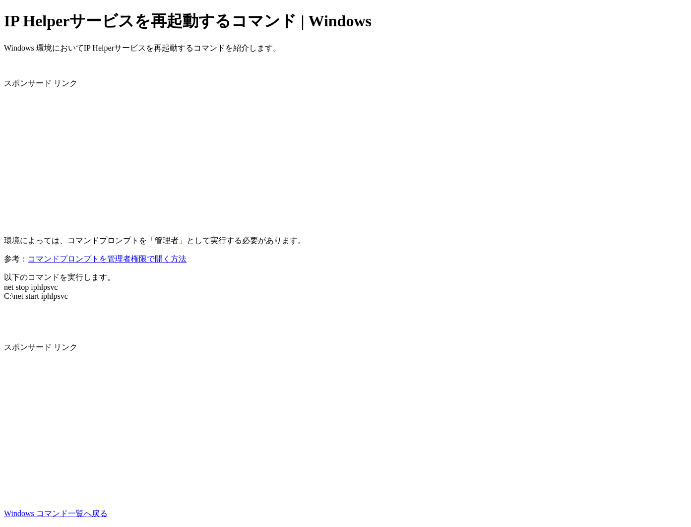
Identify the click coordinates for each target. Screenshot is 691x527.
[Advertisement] (301, 158)
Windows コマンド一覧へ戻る (56, 513)
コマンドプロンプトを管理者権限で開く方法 (107, 259)
